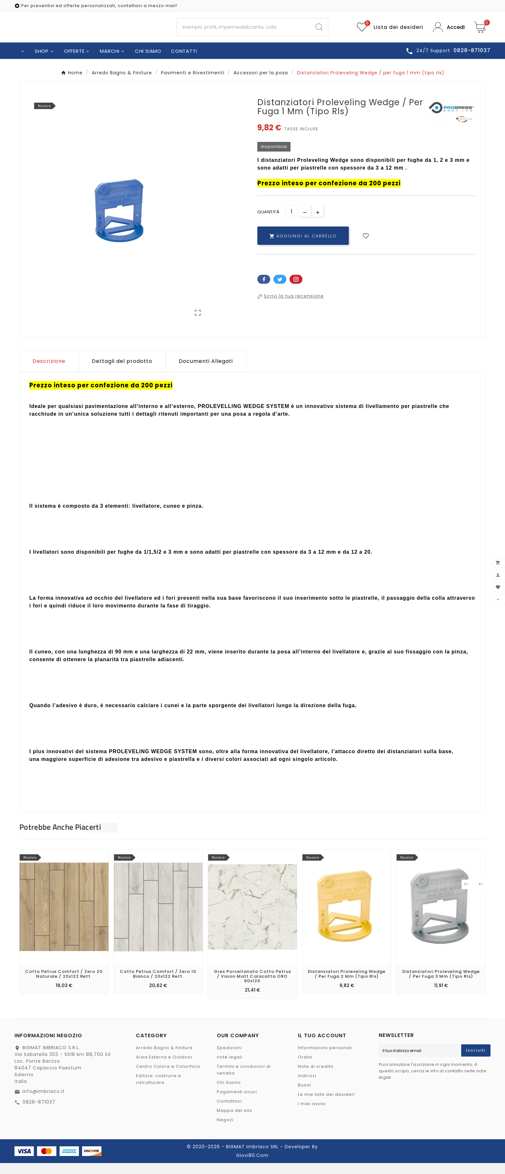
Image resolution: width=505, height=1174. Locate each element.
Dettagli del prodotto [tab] (122, 372)
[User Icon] (449, 33)
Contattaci (229, 1112)
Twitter (279, 290)
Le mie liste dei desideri (326, 1105)
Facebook (263, 290)
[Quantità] (292, 222)
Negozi (225, 1131)
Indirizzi (307, 1087)
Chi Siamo (229, 1093)
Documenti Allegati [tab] (206, 372)
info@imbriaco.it (44, 1102)
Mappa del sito (234, 1121)
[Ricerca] (244, 32)
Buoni (304, 1096)
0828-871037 (39, 1113)
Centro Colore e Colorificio (168, 1077)
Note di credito (316, 1077)
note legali (230, 1068)
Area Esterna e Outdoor (164, 1068)
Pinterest (296, 290)
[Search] (319, 32)
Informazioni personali (325, 1059)
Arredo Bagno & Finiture (164, 1059)
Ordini (305, 1068)
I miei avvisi (312, 1115)
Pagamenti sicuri (237, 1103)
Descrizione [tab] (49, 372)
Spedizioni (229, 1059)
